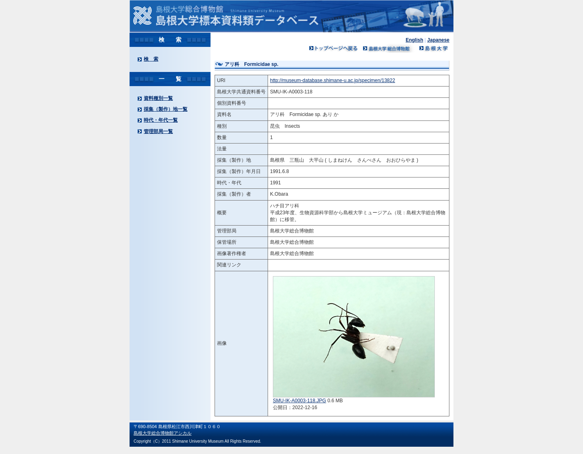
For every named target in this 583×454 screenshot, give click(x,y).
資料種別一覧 (158, 98)
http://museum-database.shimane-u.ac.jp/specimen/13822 (332, 80)
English (414, 40)
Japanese (438, 40)
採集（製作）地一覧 (165, 109)
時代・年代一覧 (161, 120)
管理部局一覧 (158, 131)
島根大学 (433, 48)
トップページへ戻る (333, 48)
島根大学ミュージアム (388, 48)
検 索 (151, 59)
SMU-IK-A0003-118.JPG (299, 400)
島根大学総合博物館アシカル (162, 433)
